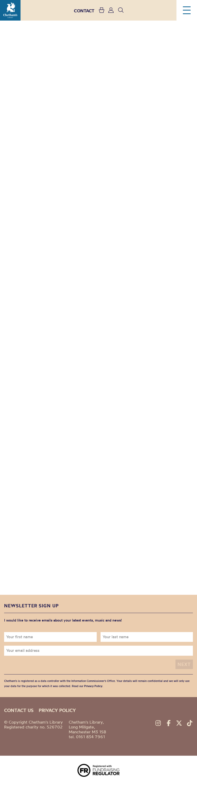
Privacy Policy (93, 686)
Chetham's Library (10, 10)
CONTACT (84, 10)
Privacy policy (57, 710)
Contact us (19, 710)
